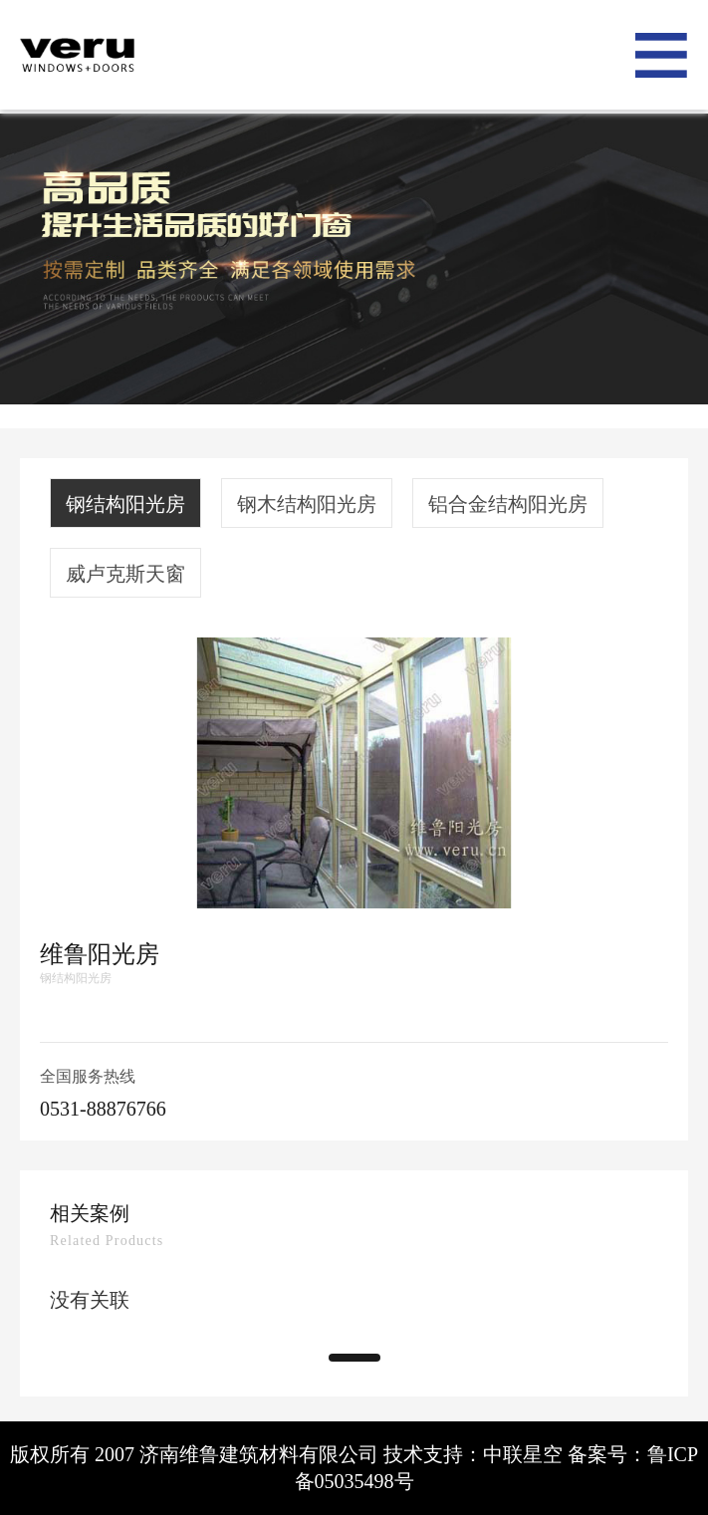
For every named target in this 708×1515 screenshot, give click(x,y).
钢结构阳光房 (125, 504)
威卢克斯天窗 (125, 574)
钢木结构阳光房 (306, 504)
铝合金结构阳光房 (508, 504)
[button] (354, 1358)
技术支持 (423, 1454)
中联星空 (523, 1454)
